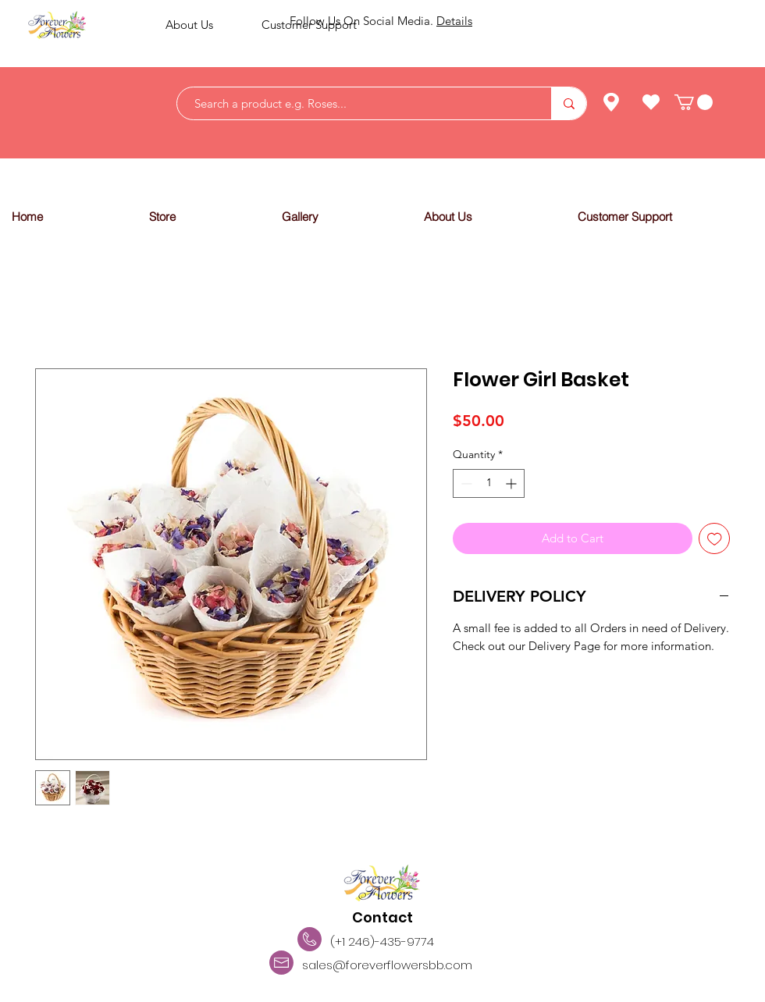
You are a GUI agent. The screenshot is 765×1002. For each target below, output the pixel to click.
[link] (693, 102)
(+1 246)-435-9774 (382, 941)
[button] (203, 216)
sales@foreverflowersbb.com (387, 965)
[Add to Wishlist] (715, 539)
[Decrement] (465, 483)
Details (454, 20)
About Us (189, 24)
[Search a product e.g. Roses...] (356, 103)
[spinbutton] (489, 483)
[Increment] (512, 483)
